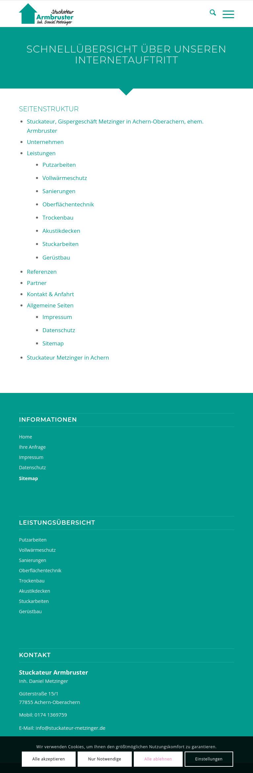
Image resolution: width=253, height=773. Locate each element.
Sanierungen (58, 191)
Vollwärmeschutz (64, 178)
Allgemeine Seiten (50, 305)
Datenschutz (58, 330)
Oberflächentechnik (68, 204)
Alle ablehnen (158, 759)
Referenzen (41, 271)
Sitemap (53, 343)
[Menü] (225, 13)
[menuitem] (209, 13)
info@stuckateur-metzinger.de (70, 727)
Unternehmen (45, 142)
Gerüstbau (56, 257)
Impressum (57, 317)
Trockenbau (57, 217)
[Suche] (209, 13)
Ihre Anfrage (32, 447)
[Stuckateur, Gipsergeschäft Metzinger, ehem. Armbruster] (105, 13)
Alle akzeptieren (48, 759)
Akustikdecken (61, 230)
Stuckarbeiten (60, 244)
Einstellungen (209, 759)
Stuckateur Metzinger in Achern (68, 357)
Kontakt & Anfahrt (50, 294)
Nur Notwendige (104, 759)
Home (25, 437)
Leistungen (41, 153)
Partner (37, 283)
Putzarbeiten (59, 164)
